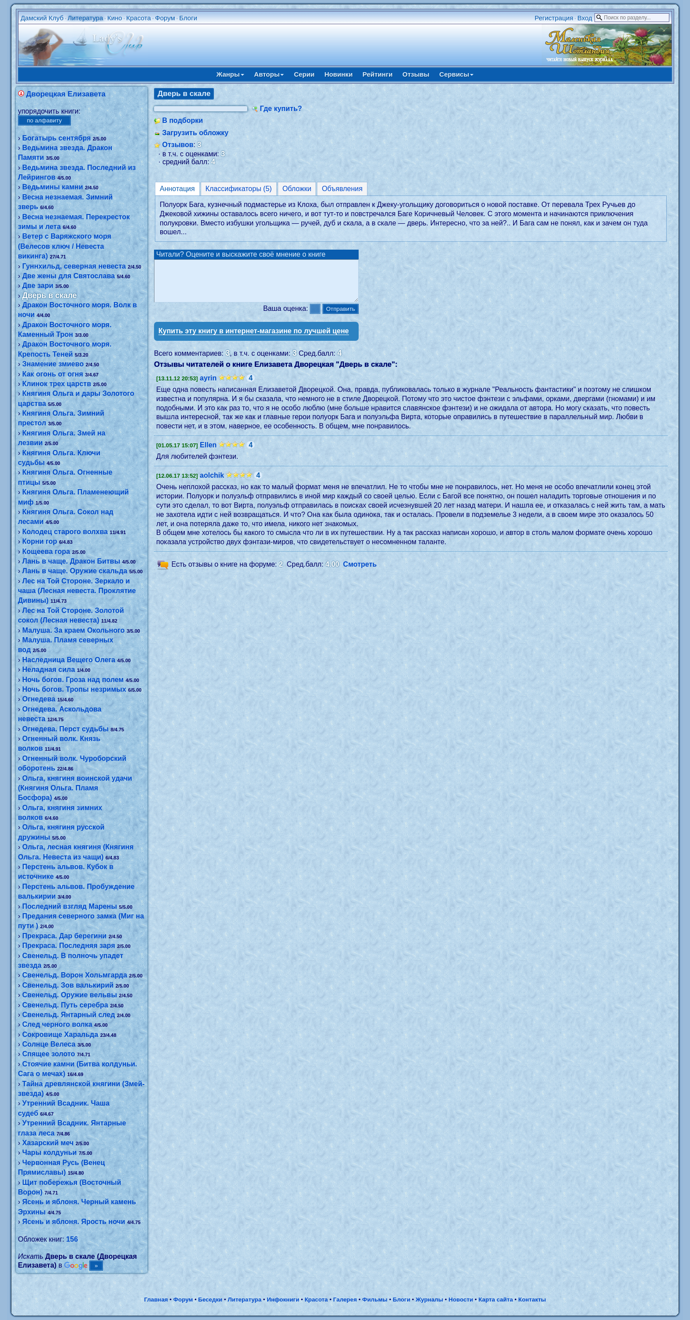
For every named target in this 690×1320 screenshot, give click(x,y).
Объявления (342, 188)
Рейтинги (378, 74)
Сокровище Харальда (60, 1034)
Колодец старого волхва (64, 531)
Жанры (230, 74)
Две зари (37, 285)
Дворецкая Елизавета (66, 94)
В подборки (182, 120)
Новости (460, 1299)
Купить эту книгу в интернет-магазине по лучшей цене (253, 339)
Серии (304, 74)
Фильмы (374, 1299)
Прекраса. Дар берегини (64, 936)
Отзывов (177, 144)
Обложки (297, 188)
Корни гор (39, 541)
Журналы (429, 1299)
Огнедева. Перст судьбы (65, 729)
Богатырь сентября (56, 138)
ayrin (208, 386)
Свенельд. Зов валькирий (68, 985)
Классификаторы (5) (239, 188)
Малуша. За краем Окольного (73, 630)
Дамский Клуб (42, 18)
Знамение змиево (53, 364)
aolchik (212, 483)
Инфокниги (283, 1299)
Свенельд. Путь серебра (65, 1005)
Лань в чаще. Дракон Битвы (71, 561)
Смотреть (360, 572)
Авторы (269, 74)
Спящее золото (48, 1054)
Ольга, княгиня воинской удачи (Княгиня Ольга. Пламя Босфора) (75, 788)
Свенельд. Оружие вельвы (69, 995)
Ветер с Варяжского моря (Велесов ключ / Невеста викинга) (64, 246)
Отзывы (416, 74)
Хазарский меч (47, 1143)
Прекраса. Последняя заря (68, 945)
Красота (138, 18)
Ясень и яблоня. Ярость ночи (73, 1221)
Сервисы (456, 74)
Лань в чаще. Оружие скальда (74, 571)
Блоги (188, 18)
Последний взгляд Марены (69, 906)
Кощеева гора (46, 551)
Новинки (338, 74)
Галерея (345, 1299)
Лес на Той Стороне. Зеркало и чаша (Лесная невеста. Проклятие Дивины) (77, 591)
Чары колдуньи (49, 1152)
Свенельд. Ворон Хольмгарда (74, 975)
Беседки (210, 1299)
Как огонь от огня (52, 374)
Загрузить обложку (195, 132)
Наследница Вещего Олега (68, 660)
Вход (584, 18)
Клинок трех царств (56, 383)
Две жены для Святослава (68, 276)
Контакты (532, 1299)
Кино (114, 18)
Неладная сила (48, 669)
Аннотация (177, 188)
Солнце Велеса (48, 1044)
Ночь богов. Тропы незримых (74, 689)
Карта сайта (495, 1299)
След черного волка (57, 1024)
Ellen (208, 453)
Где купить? (281, 108)
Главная (156, 1299)
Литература (85, 18)
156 (72, 1239)
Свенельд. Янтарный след (68, 1014)
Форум (165, 18)
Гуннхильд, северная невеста (73, 266)
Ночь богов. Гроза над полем (73, 679)
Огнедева (38, 699)
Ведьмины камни (52, 187)
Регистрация (554, 18)
